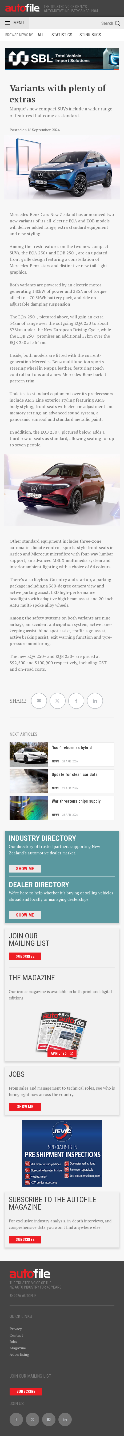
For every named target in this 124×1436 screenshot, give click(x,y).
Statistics (61, 34)
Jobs (13, 1341)
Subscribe (25, 956)
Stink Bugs (90, 34)
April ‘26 (62, 1053)
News (55, 761)
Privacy (16, 1328)
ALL (41, 34)
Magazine (18, 1347)
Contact (16, 1335)
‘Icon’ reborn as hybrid (72, 747)
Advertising (19, 1354)
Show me (25, 868)
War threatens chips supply (76, 801)
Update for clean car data (75, 774)
